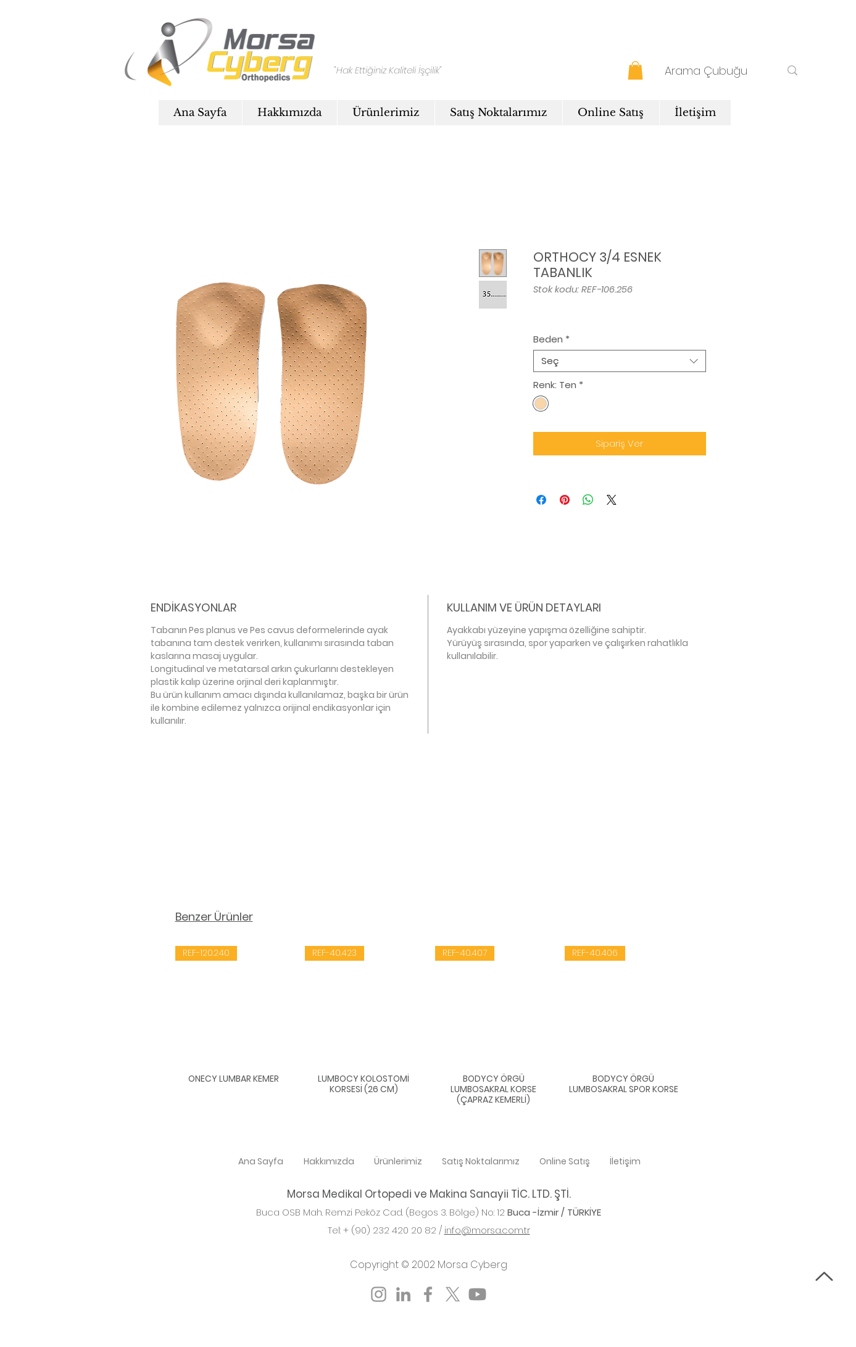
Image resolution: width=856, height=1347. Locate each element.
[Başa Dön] (824, 1276)
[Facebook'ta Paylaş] (541, 499)
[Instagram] (378, 1294)
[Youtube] (477, 1294)
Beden (551, 339)
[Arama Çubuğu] (713, 71)
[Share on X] (611, 499)
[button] (635, 70)
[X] (453, 1294)
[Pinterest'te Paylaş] (564, 499)
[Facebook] (428, 1294)
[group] (429, 1027)
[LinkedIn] (403, 1294)
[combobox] (619, 361)
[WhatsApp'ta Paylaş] (588, 499)
